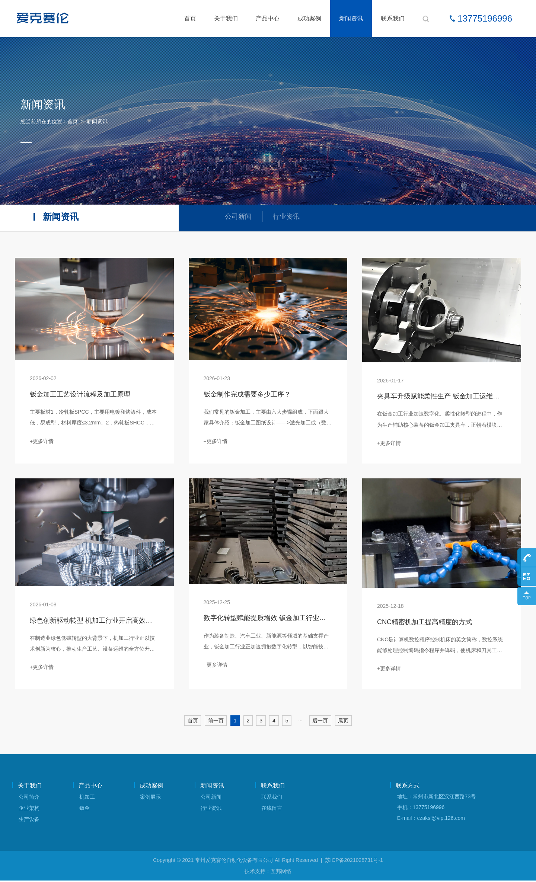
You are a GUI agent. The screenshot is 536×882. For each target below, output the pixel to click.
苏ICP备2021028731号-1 (354, 862)
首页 (190, 18)
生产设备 (29, 821)
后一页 (321, 722)
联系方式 (407, 787)
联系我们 (393, 18)
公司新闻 (239, 217)
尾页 (344, 722)
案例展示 (150, 798)
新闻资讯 (351, 18)
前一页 (215, 722)
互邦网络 (281, 873)
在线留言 (271, 809)
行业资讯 (288, 217)
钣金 (84, 809)
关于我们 (226, 18)
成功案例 (309, 18)
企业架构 (29, 809)
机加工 (87, 798)
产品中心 (268, 18)
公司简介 (29, 798)
